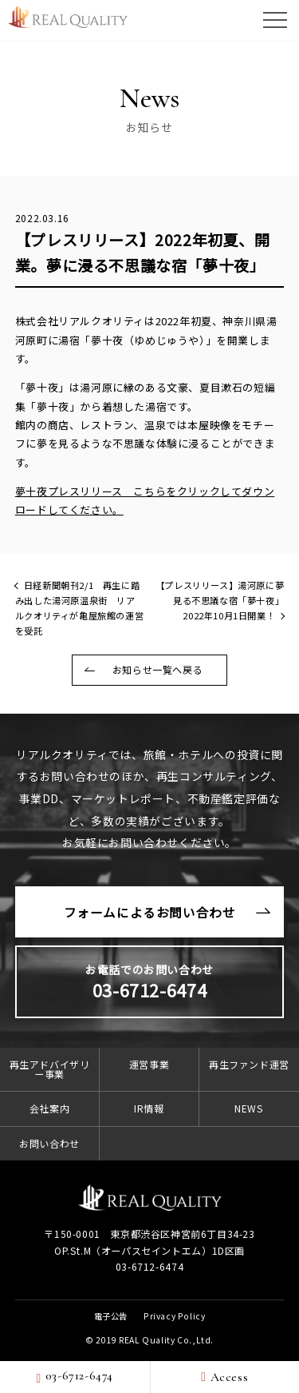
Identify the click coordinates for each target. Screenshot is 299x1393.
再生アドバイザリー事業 (50, 1069)
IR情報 (148, 1108)
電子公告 (111, 1316)
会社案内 (49, 1108)
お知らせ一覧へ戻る (157, 669)
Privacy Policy (174, 1316)
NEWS (248, 1108)
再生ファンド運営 (249, 1064)
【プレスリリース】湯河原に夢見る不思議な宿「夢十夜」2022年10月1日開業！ (219, 600)
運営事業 (149, 1064)
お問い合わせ (49, 1143)
